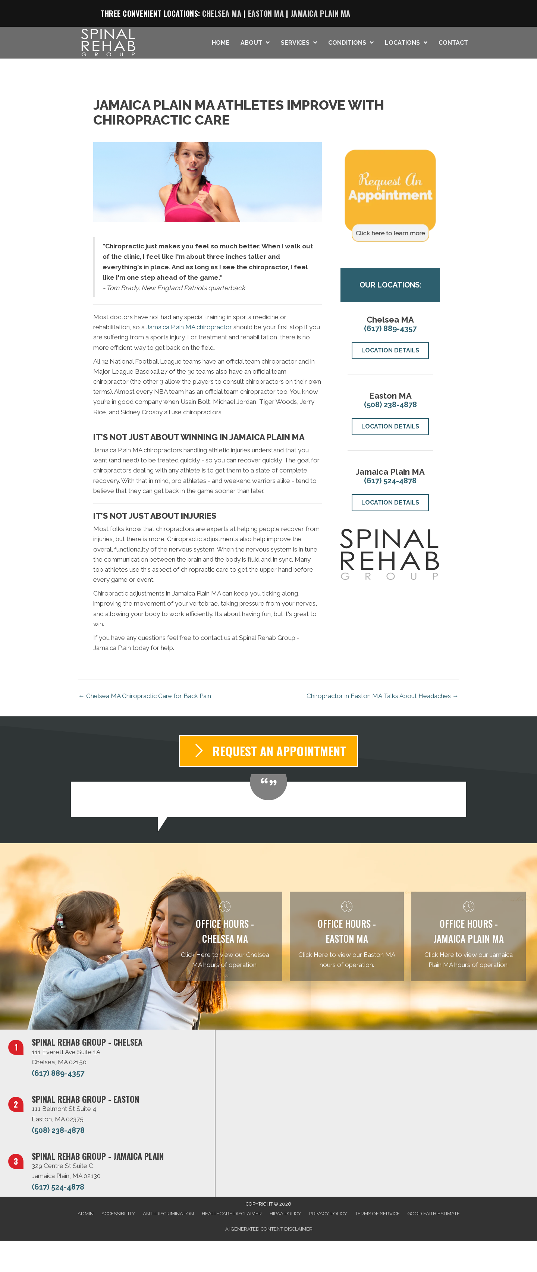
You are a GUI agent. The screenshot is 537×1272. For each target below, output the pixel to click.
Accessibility (118, 1213)
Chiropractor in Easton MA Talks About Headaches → (383, 696)
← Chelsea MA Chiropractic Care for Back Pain (144, 696)
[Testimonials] (268, 799)
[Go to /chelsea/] (225, 937)
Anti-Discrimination (168, 1213)
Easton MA (266, 13)
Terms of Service (377, 1213)
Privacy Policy (328, 1213)
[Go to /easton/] (347, 937)
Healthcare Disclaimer (232, 1213)
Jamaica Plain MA (321, 13)
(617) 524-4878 (390, 480)
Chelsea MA (221, 13)
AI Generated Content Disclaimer (269, 1229)
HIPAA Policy (285, 1213)
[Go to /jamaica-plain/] (468, 937)
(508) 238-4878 (390, 404)
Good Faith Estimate (434, 1213)
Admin (86, 1213)
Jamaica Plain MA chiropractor (189, 327)
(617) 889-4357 (390, 328)
